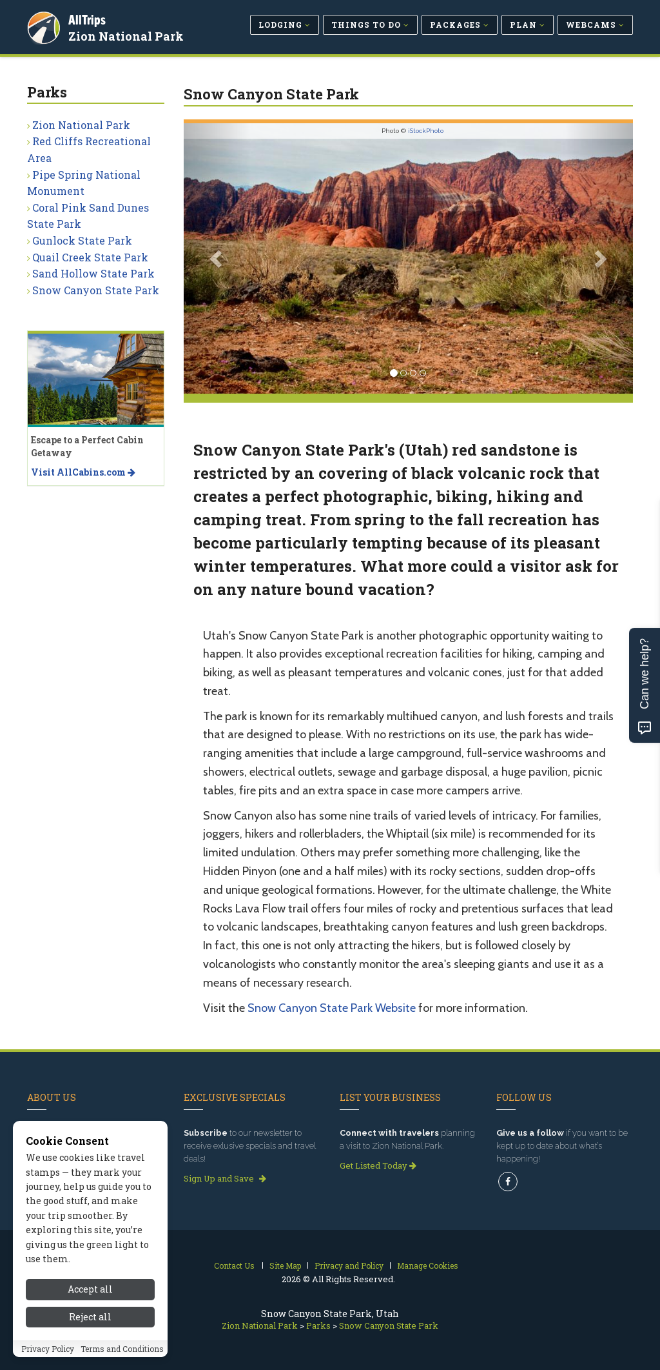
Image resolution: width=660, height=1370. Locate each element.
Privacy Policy (47, 1349)
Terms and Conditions (122, 1349)
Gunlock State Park (82, 240)
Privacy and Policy (349, 1265)
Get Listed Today (378, 1165)
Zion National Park (127, 35)
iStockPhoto (425, 130)
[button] (217, 258)
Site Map (285, 1265)
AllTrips (88, 18)
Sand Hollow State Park (93, 273)
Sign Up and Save (225, 1178)
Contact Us (234, 1265)
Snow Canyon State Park (95, 290)
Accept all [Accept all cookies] (90, 1289)
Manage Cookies (427, 1265)
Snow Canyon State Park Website (332, 1008)
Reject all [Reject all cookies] (90, 1317)
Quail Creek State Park (90, 257)
